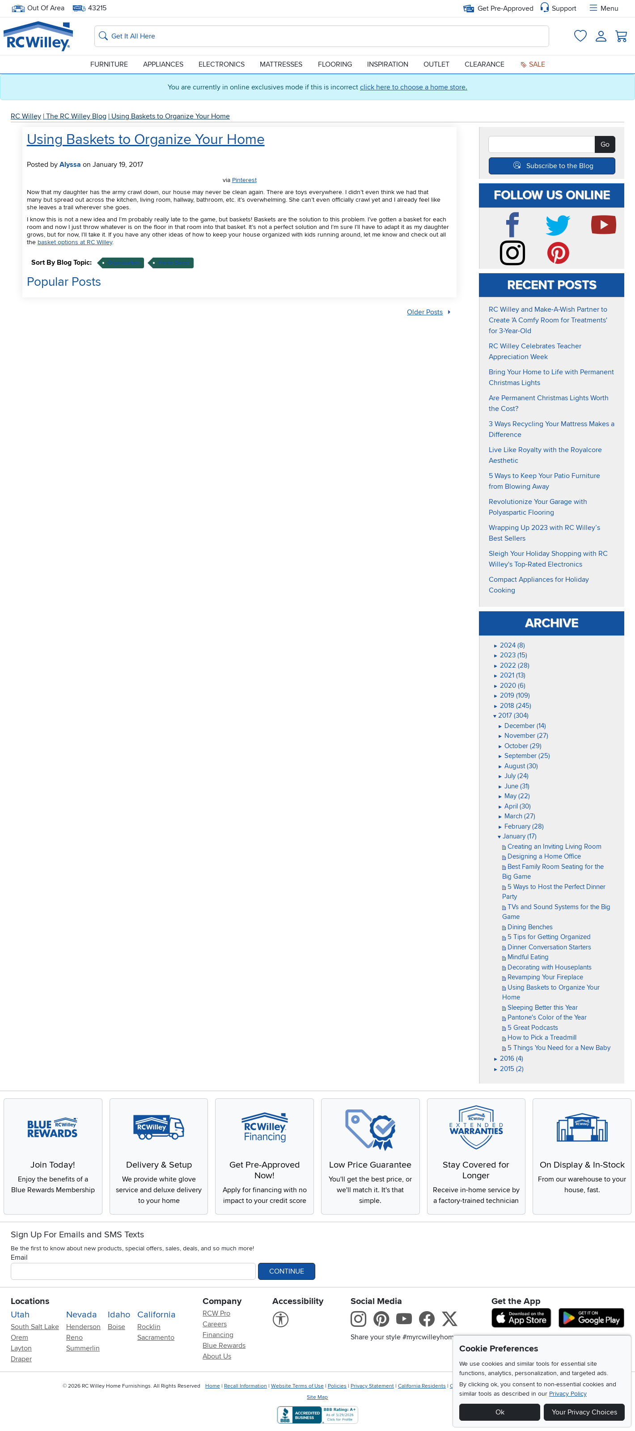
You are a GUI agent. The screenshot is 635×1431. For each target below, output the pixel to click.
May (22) (514, 796)
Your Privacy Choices (584, 1412)
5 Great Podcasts (530, 1028)
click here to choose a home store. (413, 87)
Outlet (436, 64)
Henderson (83, 1326)
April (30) (514, 806)
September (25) (524, 756)
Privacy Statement (372, 1386)
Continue (286, 1271)
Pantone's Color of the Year (544, 1017)
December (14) (522, 726)
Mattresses (281, 64)
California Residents (422, 1386)
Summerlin (83, 1348)
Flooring (335, 64)
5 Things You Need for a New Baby (556, 1048)
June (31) (513, 786)
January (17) (517, 836)
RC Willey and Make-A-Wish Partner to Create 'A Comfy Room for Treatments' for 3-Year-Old (548, 320)
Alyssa (70, 164)
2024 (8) (509, 645)
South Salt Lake (35, 1326)
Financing (218, 1334)
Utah (20, 1314)
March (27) (516, 816)
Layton (21, 1348)
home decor (173, 262)
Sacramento (155, 1337)
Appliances (163, 64)
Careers (215, 1324)
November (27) (523, 736)
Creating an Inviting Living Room (551, 847)
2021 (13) (509, 675)
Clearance (484, 64)
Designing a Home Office (541, 856)
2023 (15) (510, 655)
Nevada (81, 1314)
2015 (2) (508, 1069)
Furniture (109, 64)
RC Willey (26, 116)
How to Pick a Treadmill (539, 1037)
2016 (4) (508, 1058)
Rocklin (149, 1326)
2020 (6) (509, 686)
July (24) (513, 776)
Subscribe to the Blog (559, 165)
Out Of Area (38, 8)
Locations (30, 1301)
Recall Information (245, 1386)
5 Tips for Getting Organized (546, 937)
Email (19, 1257)
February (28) (521, 826)
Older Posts (425, 312)
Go (605, 144)
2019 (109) (511, 695)
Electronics (222, 64)
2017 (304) (511, 715)
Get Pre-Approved (498, 8)
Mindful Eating (525, 957)
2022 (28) (511, 665)
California (156, 1314)
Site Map (317, 1397)
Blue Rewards (224, 1345)
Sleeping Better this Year (540, 1007)
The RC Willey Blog (76, 116)
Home (212, 1386)
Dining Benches (527, 927)
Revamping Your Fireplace (542, 977)
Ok (499, 1412)
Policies (337, 1386)
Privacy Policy (568, 1393)
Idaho (119, 1314)
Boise (116, 1326)
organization (124, 262)
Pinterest (244, 180)
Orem (19, 1337)
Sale (532, 64)
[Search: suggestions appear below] (322, 36)
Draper (21, 1359)
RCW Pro (216, 1313)
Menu (603, 8)
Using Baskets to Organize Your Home (170, 116)
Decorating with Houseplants (547, 967)
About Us (217, 1356)
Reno (74, 1337)
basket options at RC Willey (75, 242)
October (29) (520, 746)
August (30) (518, 766)
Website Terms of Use (297, 1386)
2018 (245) (512, 706)
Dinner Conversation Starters (546, 947)
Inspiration (387, 64)
